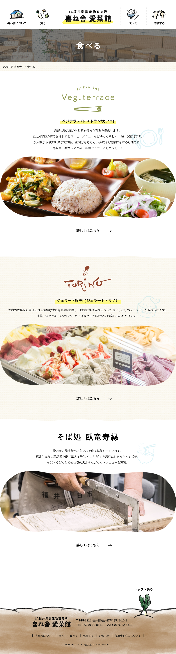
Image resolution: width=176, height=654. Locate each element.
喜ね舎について (44, 635)
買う (61, 635)
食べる (74, 635)
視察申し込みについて (128, 635)
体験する (88, 635)
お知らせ (104, 635)
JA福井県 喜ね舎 (12, 66)
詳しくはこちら (88, 230)
